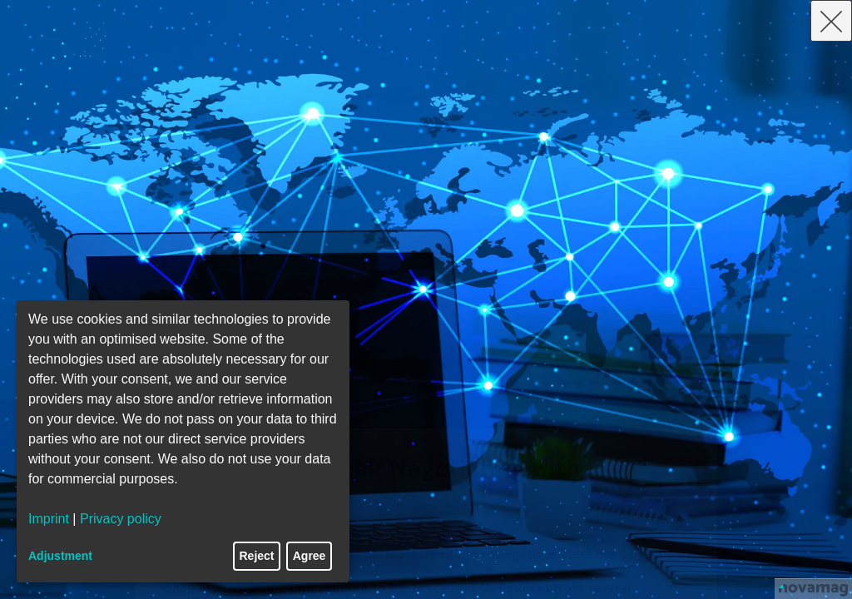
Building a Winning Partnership (370, 484)
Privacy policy (120, 519)
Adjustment (60, 555)
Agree (309, 555)
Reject (257, 555)
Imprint (48, 519)
